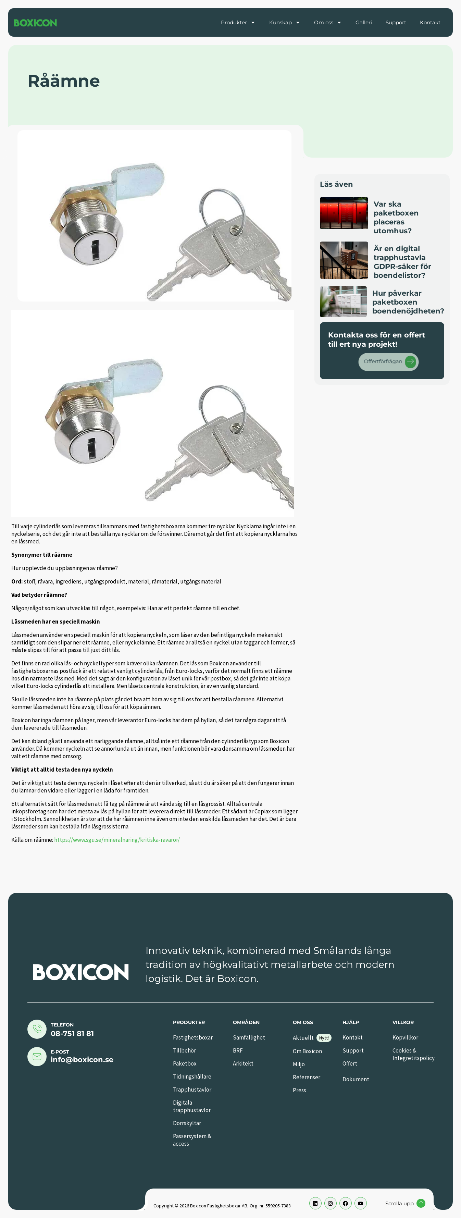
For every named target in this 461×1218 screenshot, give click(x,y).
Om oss (328, 22)
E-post (60, 1052)
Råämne (63, 81)
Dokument (355, 1079)
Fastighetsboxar (193, 1037)
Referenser (306, 1077)
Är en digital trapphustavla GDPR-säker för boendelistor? (402, 262)
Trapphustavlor (192, 1089)
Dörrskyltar (187, 1123)
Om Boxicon (307, 1051)
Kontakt (430, 22)
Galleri (364, 22)
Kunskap (284, 22)
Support (396, 22)
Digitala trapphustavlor (192, 1106)
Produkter (238, 22)
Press (299, 1090)
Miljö (299, 1064)
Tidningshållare (192, 1076)
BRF (238, 1050)
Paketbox (185, 1063)
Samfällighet (249, 1037)
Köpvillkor (405, 1037)
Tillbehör (184, 1050)
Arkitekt (243, 1063)
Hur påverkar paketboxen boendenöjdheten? (408, 302)
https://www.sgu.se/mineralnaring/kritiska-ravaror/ (117, 840)
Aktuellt (303, 1038)
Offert (349, 1063)
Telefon (62, 1025)
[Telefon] (37, 1029)
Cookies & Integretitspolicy (414, 1054)
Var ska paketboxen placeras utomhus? (396, 217)
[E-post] (37, 1056)
